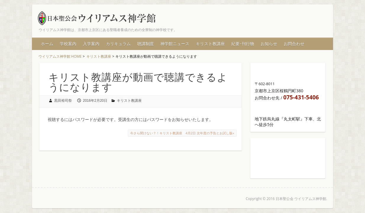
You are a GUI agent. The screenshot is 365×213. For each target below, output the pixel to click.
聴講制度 (145, 43)
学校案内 (68, 43)
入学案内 (91, 43)
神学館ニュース (174, 43)
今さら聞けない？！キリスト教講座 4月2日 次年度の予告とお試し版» (182, 133)
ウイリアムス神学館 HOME (60, 56)
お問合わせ (294, 43)
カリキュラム (118, 43)
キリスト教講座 (210, 43)
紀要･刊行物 (242, 43)
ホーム (47, 43)
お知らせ (269, 43)
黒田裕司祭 (63, 101)
